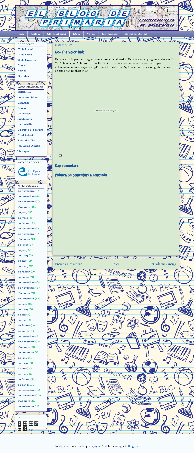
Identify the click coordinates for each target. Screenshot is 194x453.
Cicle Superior (27, 59)
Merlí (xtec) (25, 134)
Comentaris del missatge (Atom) (124, 274)
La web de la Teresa (30, 129)
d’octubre (24, 206)
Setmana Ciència (136, 33)
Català (35, 33)
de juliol (23, 244)
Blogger (133, 446)
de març (23, 266)
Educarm (23, 108)
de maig (23, 217)
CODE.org (24, 91)
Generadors (110, 33)
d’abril (22, 260)
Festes (22, 70)
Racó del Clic (26, 140)
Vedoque (23, 151)
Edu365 (23, 102)
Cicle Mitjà (25, 54)
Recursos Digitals (29, 145)
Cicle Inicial (25, 49)
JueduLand (25, 118)
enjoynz (95, 446)
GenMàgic (24, 113)
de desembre (26, 196)
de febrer (24, 223)
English (22, 65)
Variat (91, 33)
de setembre (26, 298)
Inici (21, 33)
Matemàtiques (56, 33)
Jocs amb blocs (28, 97)
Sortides (23, 76)
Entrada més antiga (163, 264)
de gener (23, 277)
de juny (22, 212)
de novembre (26, 190)
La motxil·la (25, 124)
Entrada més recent (68, 264)
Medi (76, 33)
